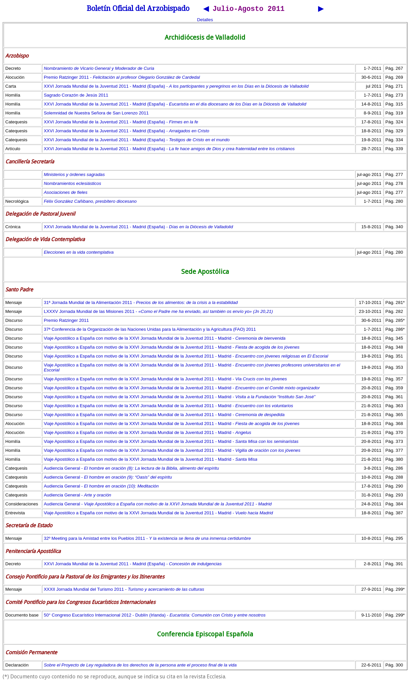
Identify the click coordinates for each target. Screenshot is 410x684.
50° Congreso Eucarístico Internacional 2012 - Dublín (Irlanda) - (155, 616)
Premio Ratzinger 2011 (66, 321)
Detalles (205, 20)
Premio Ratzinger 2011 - (122, 78)
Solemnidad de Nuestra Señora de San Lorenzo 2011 (96, 113)
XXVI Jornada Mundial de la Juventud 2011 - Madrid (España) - (176, 87)
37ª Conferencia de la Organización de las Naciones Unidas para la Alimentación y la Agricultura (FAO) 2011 (150, 330)
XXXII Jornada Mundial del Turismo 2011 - (124, 590)
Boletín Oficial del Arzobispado (138, 9)
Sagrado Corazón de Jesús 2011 (76, 96)
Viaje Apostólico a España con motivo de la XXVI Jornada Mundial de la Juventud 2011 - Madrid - (164, 339)
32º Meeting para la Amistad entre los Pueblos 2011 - (147, 539)
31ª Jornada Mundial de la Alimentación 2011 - (141, 303)
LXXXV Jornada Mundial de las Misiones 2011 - (158, 312)
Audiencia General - (131, 469)
